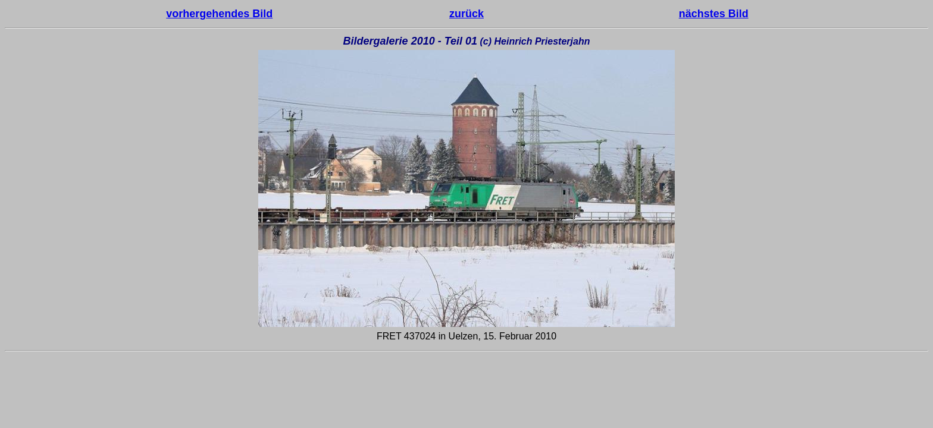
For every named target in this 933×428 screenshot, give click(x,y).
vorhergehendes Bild (219, 14)
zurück (466, 14)
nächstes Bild (714, 14)
